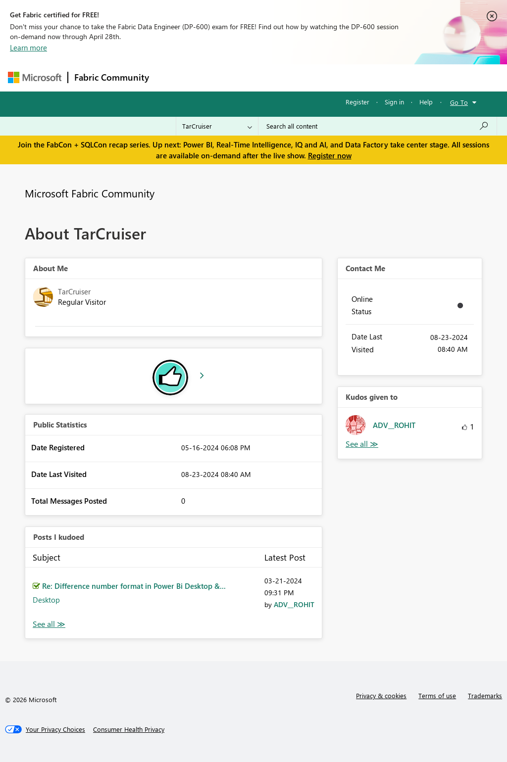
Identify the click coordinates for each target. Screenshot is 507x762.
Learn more (28, 47)
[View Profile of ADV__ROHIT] (294, 604)
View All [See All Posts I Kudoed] (49, 624)
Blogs (344, 77)
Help (426, 101)
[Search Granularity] (217, 126)
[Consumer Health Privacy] (128, 729)
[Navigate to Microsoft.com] (34, 77)
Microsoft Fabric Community (89, 193)
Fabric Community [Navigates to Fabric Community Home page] (111, 77)
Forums (171, 77)
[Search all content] (377, 126)
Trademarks (485, 695)
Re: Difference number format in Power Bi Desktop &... (134, 586)
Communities (299, 77)
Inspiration (215, 77)
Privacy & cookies (381, 695)
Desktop (46, 600)
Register (357, 101)
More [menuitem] (378, 77)
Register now (330, 155)
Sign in (394, 101)
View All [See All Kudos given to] (362, 444)
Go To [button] (459, 102)
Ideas (255, 77)
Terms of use (437, 695)
